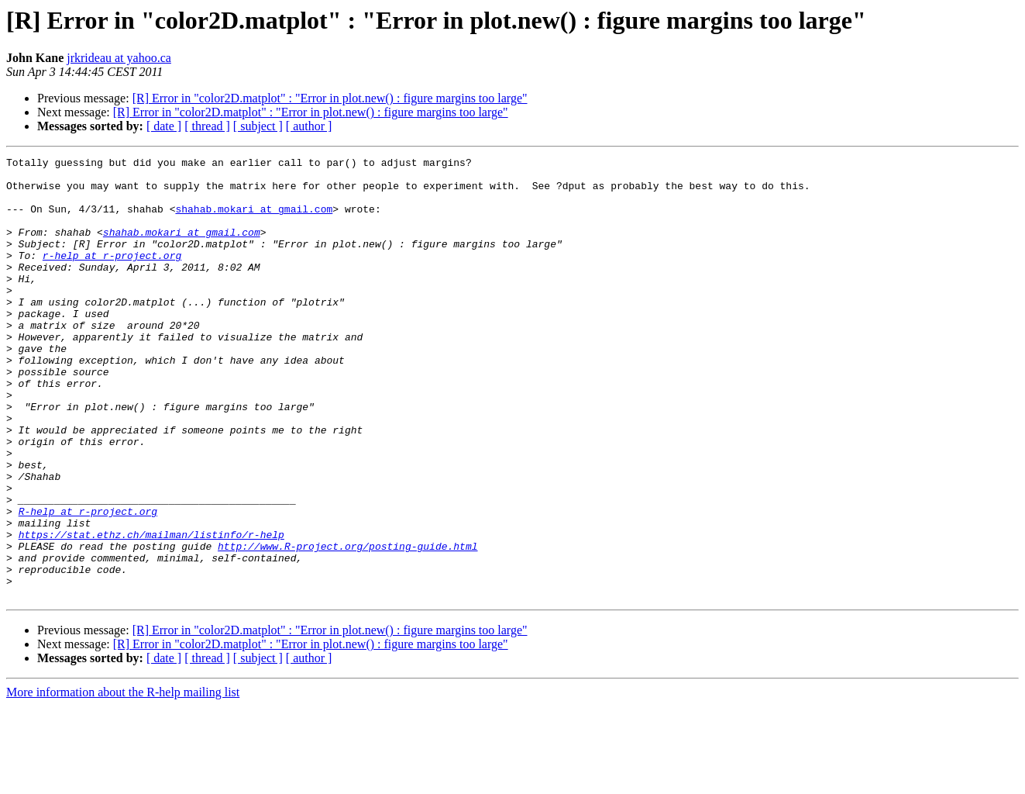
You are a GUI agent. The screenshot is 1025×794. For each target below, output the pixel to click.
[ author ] (309, 126)
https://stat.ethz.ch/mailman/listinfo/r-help (151, 611)
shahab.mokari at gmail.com (253, 220)
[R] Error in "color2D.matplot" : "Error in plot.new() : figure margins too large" (330, 98)
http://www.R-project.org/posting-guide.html (347, 625)
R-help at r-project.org (88, 583)
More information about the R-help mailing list (122, 780)
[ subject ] (258, 126)
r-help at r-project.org (112, 276)
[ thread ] (207, 126)
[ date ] (163, 126)
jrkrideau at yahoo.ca (119, 57)
